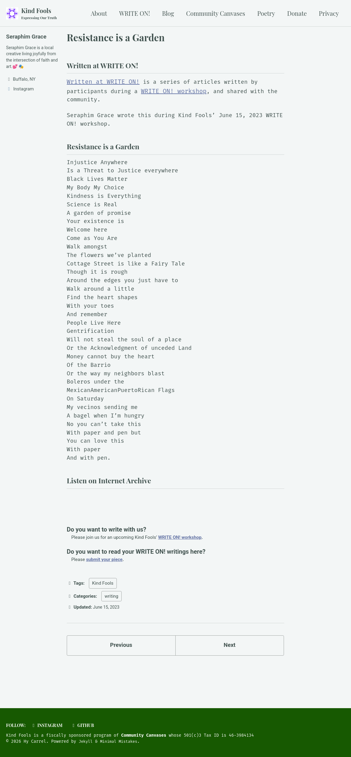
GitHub (86, 725)
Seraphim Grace (27, 37)
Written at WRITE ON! (103, 84)
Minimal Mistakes (121, 741)
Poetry (266, 13)
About (99, 13)
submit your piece (104, 592)
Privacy (329, 13)
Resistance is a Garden (116, 38)
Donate (297, 13)
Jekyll (86, 741)
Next (229, 679)
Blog (168, 13)
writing (111, 629)
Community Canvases (215, 13)
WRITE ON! (134, 13)
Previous (121, 679)
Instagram (49, 725)
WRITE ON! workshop (179, 93)
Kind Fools (40, 13)
